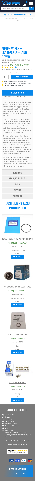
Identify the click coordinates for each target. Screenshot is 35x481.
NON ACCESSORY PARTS (11, 18)
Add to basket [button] (17, 257)
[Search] (31, 8)
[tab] (17, 93)
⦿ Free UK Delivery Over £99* (17, 15)
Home (3, 18)
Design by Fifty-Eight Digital (17, 444)
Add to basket (22, 77)
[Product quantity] (5, 77)
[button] (31, 3)
